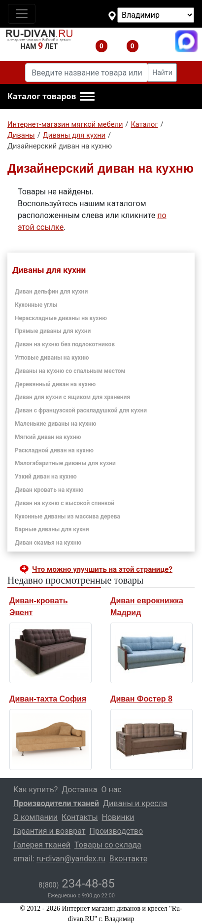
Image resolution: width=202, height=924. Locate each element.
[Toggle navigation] (21, 14)
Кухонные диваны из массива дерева (67, 516)
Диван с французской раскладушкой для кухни (81, 410)
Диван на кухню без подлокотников (65, 344)
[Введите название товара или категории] (86, 72)
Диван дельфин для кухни (51, 291)
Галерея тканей (41, 845)
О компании (35, 817)
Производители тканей (56, 803)
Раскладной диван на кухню (54, 450)
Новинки (118, 817)
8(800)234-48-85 (155, 41)
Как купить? (35, 789)
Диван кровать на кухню (49, 489)
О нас (111, 789)
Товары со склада (107, 845)
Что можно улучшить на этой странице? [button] (102, 569)
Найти (162, 72)
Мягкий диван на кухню (48, 437)
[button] (51, 96)
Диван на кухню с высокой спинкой (64, 503)
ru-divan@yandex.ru (70, 858)
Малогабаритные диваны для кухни (65, 463)
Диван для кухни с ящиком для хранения (72, 397)
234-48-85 (76, 883)
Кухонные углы (36, 304)
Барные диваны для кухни (52, 529)
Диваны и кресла (135, 803)
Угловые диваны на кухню (52, 357)
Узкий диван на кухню (46, 476)
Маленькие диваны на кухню (56, 423)
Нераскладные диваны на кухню (61, 318)
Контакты (80, 817)
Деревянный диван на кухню (55, 384)
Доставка (79, 789)
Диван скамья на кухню (48, 542)
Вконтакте (128, 858)
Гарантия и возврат (49, 831)
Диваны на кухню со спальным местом (70, 371)
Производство (116, 831)
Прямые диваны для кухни (53, 331)
